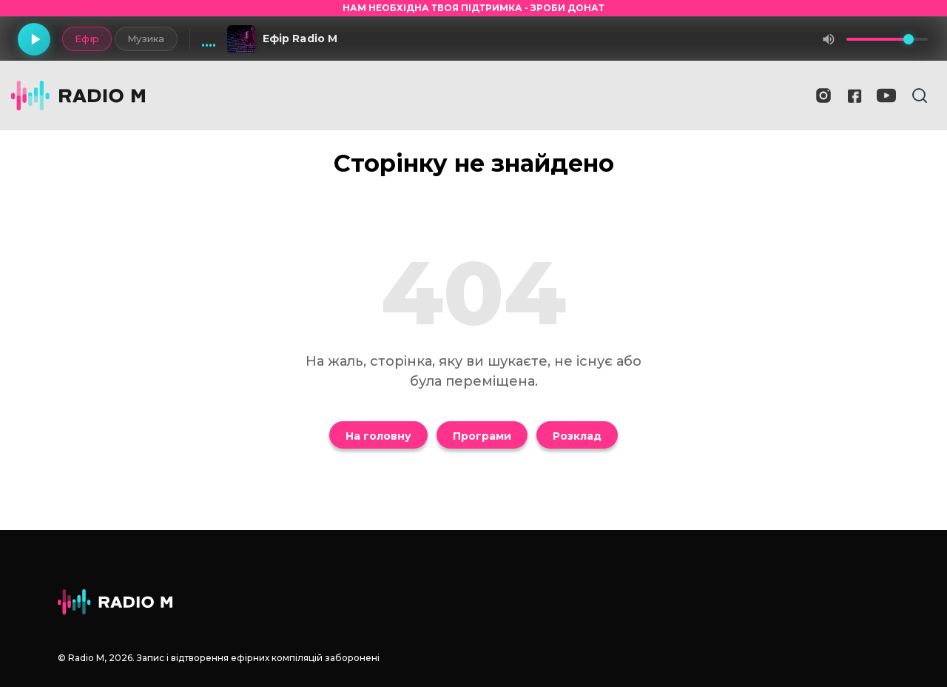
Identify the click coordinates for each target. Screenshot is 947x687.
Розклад (577, 436)
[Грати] (34, 39)
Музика (146, 38)
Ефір (87, 38)
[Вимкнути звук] (828, 39)
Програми (482, 436)
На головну (378, 436)
